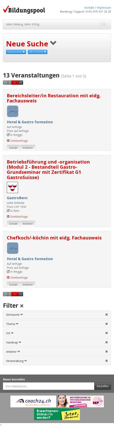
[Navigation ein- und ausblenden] (103, 24)
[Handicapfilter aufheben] (106, 342)
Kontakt (89, 7)
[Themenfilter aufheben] (106, 324)
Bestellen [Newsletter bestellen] (103, 386)
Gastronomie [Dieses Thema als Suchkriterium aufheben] (16, 51)
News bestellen (14, 379)
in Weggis (15, 135)
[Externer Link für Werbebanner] (33, 401)
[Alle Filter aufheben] (22, 306)
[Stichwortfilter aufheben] (106, 315)
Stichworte (14, 315)
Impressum (104, 7)
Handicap (13, 342)
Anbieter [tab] (28, 148)
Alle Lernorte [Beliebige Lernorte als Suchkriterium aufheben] (37, 51)
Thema (12, 324)
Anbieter (13, 351)
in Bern (13, 211)
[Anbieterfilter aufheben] (106, 351)
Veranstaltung (16, 361)
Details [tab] (13, 148)
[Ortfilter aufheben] (106, 333)
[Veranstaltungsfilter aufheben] (106, 361)
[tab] (57, 315)
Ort (10, 333)
